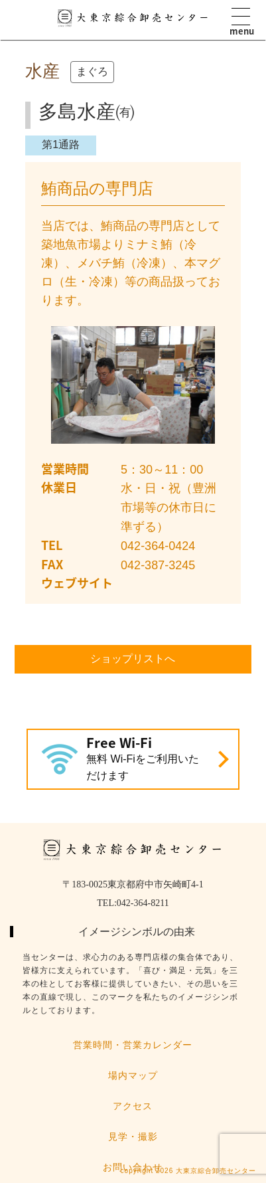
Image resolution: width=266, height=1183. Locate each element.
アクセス (133, 1106)
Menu (241, 16)
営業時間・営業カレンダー (132, 1045)
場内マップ (133, 1075)
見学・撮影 (133, 1136)
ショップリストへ (132, 658)
